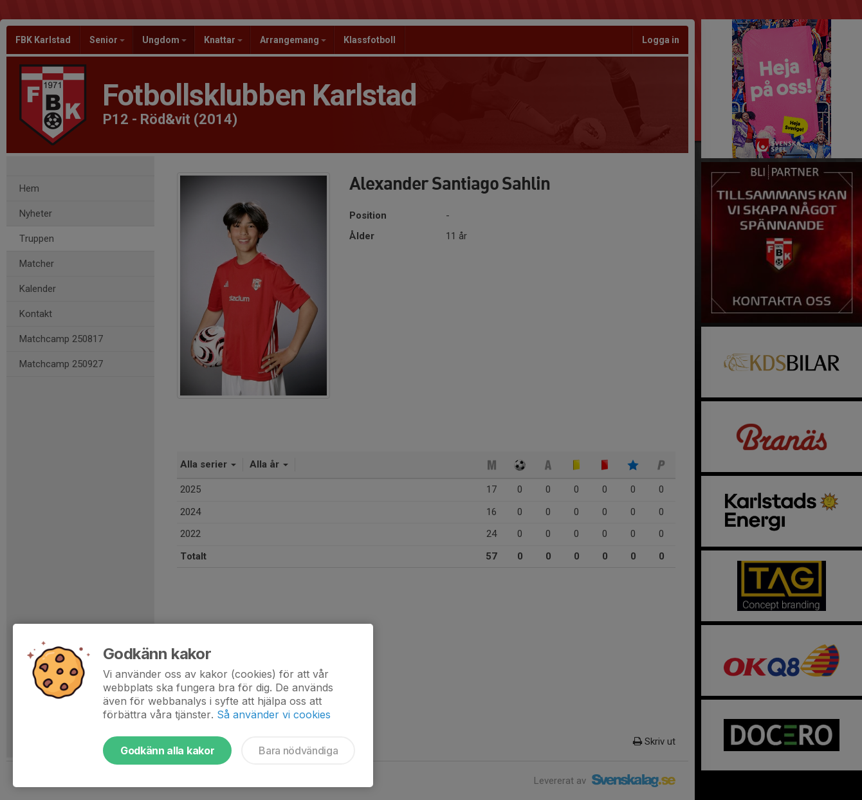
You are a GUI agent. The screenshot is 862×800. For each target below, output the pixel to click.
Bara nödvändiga (298, 750)
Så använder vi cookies (274, 714)
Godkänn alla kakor (167, 750)
